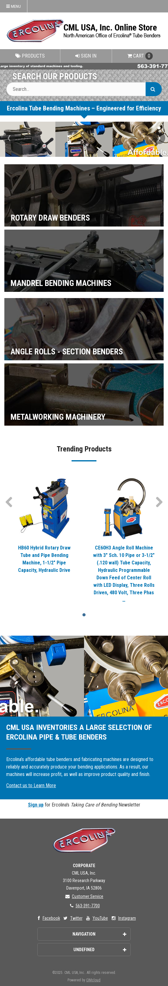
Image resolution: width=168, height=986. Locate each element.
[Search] (154, 89)
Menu (13, 6)
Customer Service (84, 896)
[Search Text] (84, 89)
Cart (140, 56)
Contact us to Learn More (31, 785)
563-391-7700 (84, 905)
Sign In (85, 56)
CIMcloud (93, 980)
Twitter (72, 918)
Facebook (47, 918)
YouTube (96, 918)
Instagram (123, 918)
